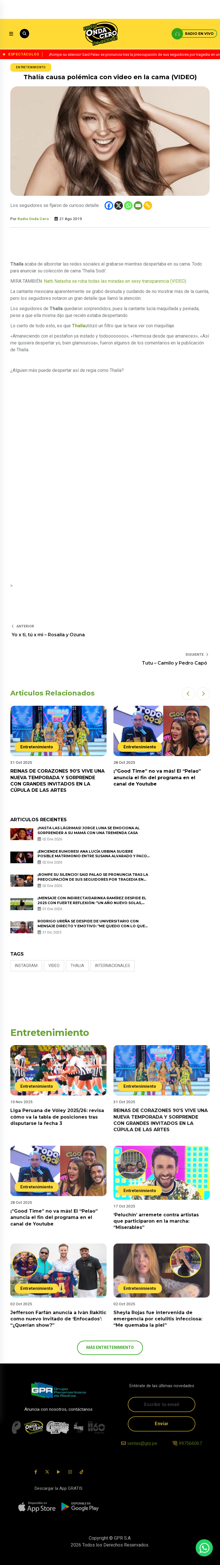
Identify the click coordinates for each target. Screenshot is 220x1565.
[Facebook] (109, 205)
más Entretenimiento (110, 1347)
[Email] (138, 205)
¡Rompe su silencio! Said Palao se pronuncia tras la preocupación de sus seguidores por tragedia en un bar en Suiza (93, 879)
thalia (77, 965)
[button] (188, 693)
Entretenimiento (31, 67)
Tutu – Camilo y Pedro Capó (175, 663)
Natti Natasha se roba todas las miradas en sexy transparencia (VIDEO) (115, 281)
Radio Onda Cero (33, 218)
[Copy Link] (148, 205)
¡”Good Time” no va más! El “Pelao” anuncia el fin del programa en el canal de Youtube (157, 777)
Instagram (26, 965)
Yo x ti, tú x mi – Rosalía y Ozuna (48, 634)
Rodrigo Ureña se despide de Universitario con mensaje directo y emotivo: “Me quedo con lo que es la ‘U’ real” (91, 926)
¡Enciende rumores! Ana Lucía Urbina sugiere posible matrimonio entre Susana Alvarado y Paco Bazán (92, 856)
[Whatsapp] (128, 205)
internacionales (112, 965)
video (54, 965)
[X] (118, 205)
